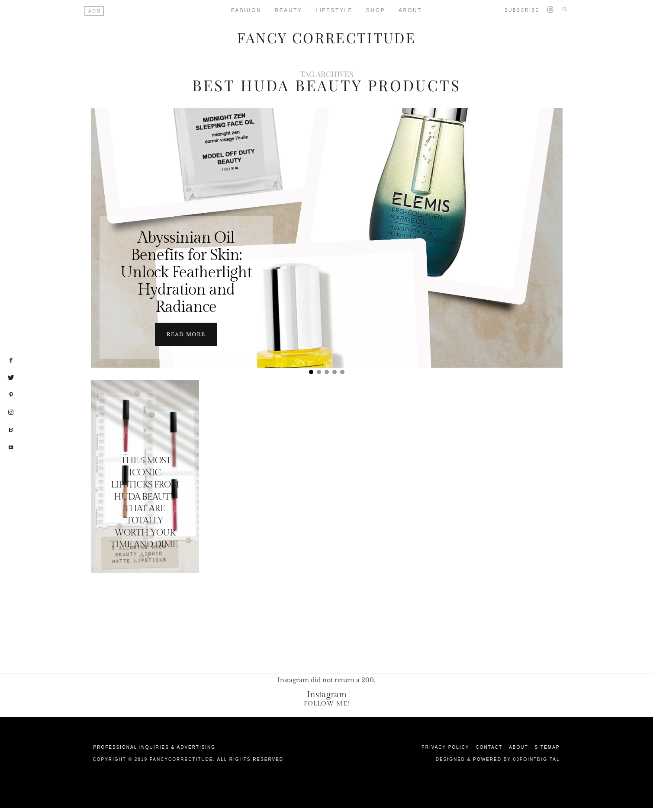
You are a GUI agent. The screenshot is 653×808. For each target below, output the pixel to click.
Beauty (288, 10)
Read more (186, 334)
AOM (94, 11)
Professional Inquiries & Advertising (154, 746)
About (410, 10)
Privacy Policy (445, 746)
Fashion (246, 10)
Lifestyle (334, 10)
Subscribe (522, 10)
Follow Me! (327, 703)
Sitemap (547, 746)
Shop (375, 10)
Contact (489, 746)
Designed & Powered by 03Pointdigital (498, 759)
